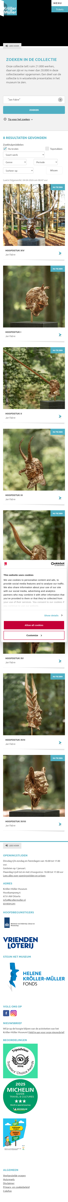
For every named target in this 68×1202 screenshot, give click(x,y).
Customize (34, 635)
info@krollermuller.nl (14, 899)
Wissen (54, 170)
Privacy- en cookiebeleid (16, 1186)
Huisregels (9, 1179)
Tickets (60, 9)
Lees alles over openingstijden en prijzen (24, 875)
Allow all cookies (34, 625)
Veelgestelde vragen (14, 1175)
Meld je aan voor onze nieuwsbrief (46, 1032)
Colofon (7, 1190)
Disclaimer (8, 1183)
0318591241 (9, 903)
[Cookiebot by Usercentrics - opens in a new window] (51, 564)
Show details (51, 615)
